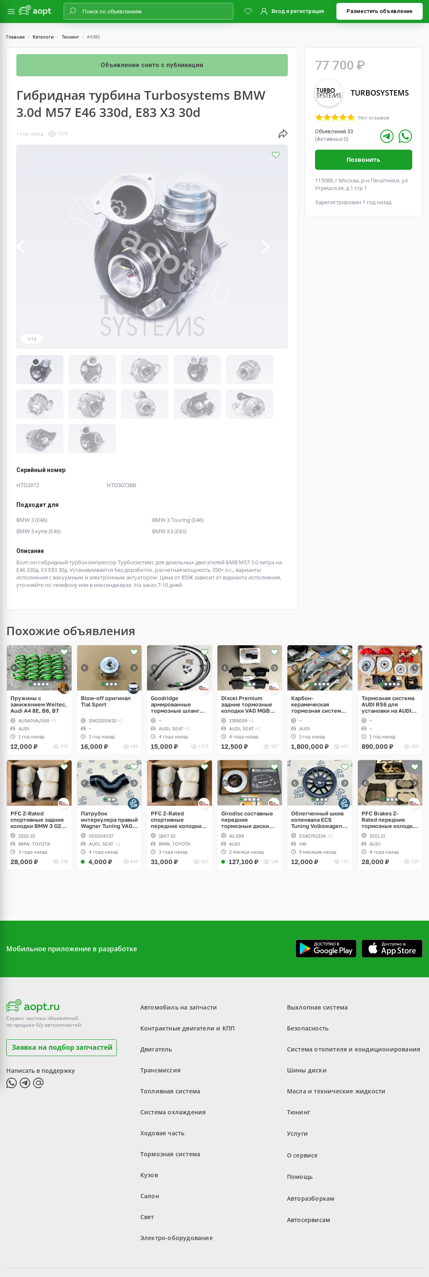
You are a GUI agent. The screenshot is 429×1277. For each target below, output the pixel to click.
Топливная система (170, 1049)
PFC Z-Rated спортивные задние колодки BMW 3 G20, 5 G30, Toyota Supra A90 (38, 777)
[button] (29, 246)
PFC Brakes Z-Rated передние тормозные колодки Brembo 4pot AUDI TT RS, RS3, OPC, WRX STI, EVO (390, 777)
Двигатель (156, 1007)
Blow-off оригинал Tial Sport (106, 659)
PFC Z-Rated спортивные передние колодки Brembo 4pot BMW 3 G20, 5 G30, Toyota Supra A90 (177, 777)
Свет (147, 1175)
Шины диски (307, 1028)
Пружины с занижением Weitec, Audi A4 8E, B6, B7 (38, 662)
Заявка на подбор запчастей (62, 1005)
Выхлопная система (317, 965)
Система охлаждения (173, 1070)
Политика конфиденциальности (270, 1249)
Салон (149, 1154)
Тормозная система (170, 1112)
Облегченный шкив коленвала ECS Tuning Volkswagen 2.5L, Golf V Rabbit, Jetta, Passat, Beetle (318, 777)
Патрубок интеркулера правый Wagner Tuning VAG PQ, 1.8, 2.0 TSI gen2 (109, 777)
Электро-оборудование (176, 1196)
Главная (15, 37)
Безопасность (307, 986)
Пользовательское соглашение (180, 1249)
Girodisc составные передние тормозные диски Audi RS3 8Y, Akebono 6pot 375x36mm (247, 777)
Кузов (149, 1133)
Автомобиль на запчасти (178, 965)
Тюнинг (70, 37)
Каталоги (43, 37)
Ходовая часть (162, 1091)
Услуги (297, 1091)
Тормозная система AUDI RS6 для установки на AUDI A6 (388, 662)
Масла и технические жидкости (336, 1049)
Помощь (300, 1133)
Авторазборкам (311, 1154)
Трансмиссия (160, 1028)
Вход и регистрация (297, 11)
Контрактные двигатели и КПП (187, 986)
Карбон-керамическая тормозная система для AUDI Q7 (317, 662)
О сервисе (302, 1112)
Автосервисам (308, 1175)
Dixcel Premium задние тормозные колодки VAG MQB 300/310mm (246, 662)
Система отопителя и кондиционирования (353, 1007)
